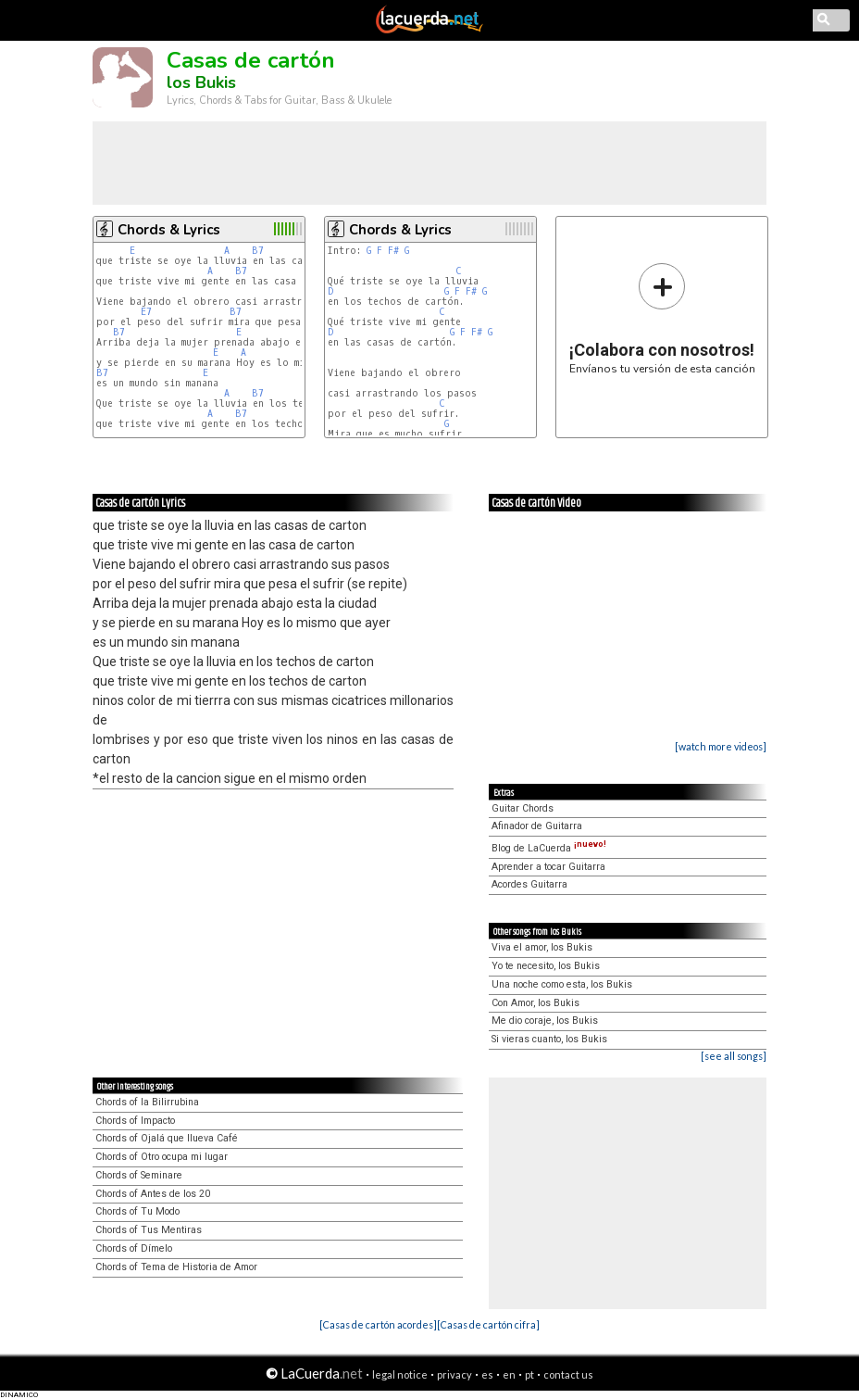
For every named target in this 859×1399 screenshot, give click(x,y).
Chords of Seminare (138, 1175)
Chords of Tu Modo (137, 1211)
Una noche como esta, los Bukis (562, 984)
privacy (454, 1374)
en (509, 1374)
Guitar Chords (523, 808)
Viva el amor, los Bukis (542, 947)
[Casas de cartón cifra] (488, 1324)
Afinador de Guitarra (537, 826)
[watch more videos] (720, 746)
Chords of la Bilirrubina (147, 1102)
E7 (146, 312)
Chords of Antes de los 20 (152, 1194)
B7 (258, 251)
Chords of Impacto (135, 1121)
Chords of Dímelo (133, 1248)
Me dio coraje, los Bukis (545, 1021)
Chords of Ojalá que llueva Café (166, 1138)
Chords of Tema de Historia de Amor (176, 1267)
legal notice (400, 1374)
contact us (568, 1374)
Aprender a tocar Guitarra (548, 867)
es (487, 1374)
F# (393, 251)
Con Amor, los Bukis (535, 1003)
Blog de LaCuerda (549, 848)
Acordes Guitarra (529, 884)
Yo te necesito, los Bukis (546, 966)
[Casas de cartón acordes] (378, 1324)
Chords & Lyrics (169, 230)
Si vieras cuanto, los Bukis (549, 1039)
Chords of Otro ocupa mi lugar (161, 1157)
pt (529, 1374)
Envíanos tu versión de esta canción (662, 318)
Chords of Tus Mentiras (148, 1230)
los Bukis (201, 82)
